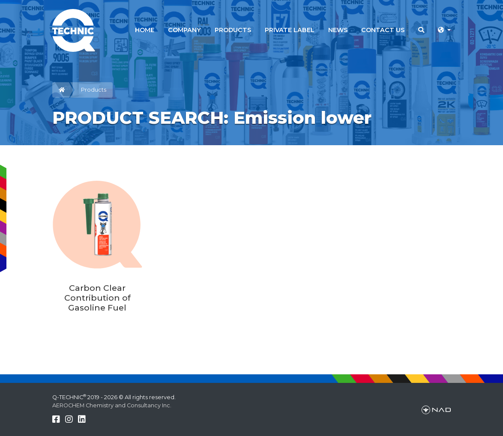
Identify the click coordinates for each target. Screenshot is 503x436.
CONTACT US (382, 30)
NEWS (337, 30)
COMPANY (184, 30)
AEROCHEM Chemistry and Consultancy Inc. (111, 405)
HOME (144, 30)
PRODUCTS (233, 30)
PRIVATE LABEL (289, 30)
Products (93, 90)
